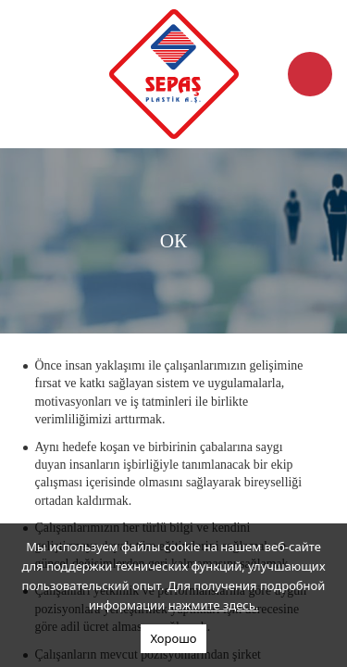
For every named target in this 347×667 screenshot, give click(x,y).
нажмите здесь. (213, 605)
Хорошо (173, 638)
